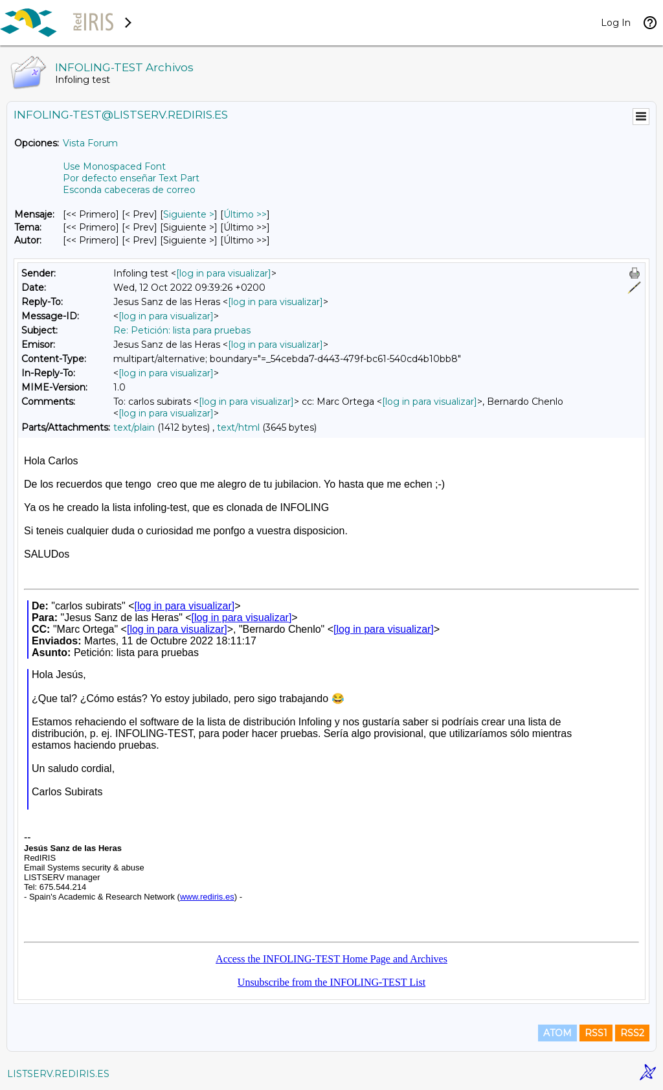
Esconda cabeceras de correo (129, 190)
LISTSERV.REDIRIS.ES (58, 1074)
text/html (238, 427)
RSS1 (596, 1033)
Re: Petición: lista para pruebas (182, 330)
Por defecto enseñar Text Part (131, 178)
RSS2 (632, 1033)
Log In (616, 22)
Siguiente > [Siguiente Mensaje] (188, 214)
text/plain (134, 427)
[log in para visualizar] (223, 273)
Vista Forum (90, 143)
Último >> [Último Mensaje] (245, 214)
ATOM (557, 1033)
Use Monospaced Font (114, 166)
